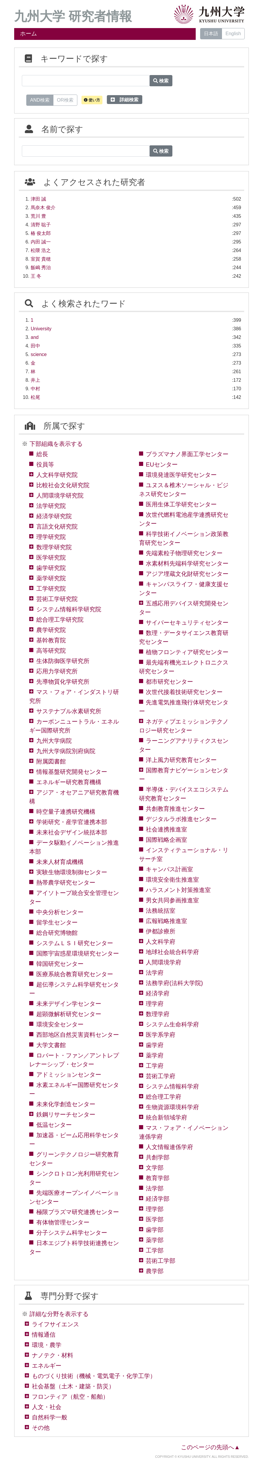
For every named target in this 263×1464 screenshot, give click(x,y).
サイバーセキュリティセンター (187, 622)
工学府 (155, 1065)
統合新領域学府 (166, 1117)
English (233, 33)
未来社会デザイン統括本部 (71, 832)
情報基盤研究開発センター (71, 771)
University (41, 328)
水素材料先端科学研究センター (187, 563)
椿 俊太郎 (41, 233)
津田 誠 (38, 199)
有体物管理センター (62, 1222)
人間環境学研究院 (60, 495)
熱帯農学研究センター (65, 882)
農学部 (155, 1271)
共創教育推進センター (175, 808)
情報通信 (43, 1334)
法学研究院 (51, 506)
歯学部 (155, 1229)
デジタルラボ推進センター (181, 819)
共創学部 (157, 1157)
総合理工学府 (163, 1096)
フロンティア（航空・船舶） (70, 1396)
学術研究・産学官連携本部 (71, 822)
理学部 (155, 1209)
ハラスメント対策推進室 (178, 890)
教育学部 (157, 1178)
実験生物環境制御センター (71, 872)
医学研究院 (51, 557)
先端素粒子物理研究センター (184, 553)
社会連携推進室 (166, 829)
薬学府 (155, 1055)
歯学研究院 (51, 568)
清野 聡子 (41, 224)
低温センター (54, 1125)
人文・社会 (46, 1407)
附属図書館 (51, 761)
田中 (35, 345)
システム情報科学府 (172, 1086)
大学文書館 (51, 1045)
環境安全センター (60, 1024)
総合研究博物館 (57, 933)
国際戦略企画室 (166, 839)
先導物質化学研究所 (62, 681)
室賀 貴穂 (41, 258)
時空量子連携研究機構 (65, 811)
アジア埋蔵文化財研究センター (187, 574)
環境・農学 (46, 1345)
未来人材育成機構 (60, 862)
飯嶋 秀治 (41, 267)
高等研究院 (51, 650)
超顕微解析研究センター (68, 1014)
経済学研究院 (54, 516)
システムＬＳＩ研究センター (74, 943)
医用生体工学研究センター (181, 504)
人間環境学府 (163, 962)
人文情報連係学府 (169, 1147)
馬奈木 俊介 (43, 207)
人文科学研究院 (57, 475)
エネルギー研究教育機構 (68, 782)
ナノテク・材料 (52, 1355)
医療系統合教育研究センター (74, 974)
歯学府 (155, 1045)
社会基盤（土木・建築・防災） (73, 1386)
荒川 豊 (38, 216)
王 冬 (36, 276)
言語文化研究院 (57, 526)
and (35, 337)
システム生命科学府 (172, 1024)
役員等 (45, 464)
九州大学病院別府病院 (65, 751)
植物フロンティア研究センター (187, 652)
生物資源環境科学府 (172, 1107)
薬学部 (155, 1240)
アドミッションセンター (68, 1074)
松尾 (35, 397)
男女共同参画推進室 (172, 900)
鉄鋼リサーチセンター (65, 1114)
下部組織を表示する (56, 444)
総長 (42, 454)
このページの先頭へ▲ (210, 1447)
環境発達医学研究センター (181, 475)
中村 (35, 388)
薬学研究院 (51, 578)
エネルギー (46, 1365)
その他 (41, 1427)
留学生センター (57, 922)
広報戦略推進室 (166, 921)
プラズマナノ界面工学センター (187, 454)
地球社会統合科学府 (172, 952)
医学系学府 (160, 1034)
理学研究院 (51, 537)
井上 (35, 380)
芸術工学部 (160, 1260)
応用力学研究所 (57, 671)
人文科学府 (160, 941)
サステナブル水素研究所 (68, 711)
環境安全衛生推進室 (172, 879)
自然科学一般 (49, 1417)
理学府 (155, 1003)
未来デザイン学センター (68, 1003)
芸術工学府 (160, 1076)
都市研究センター (169, 681)
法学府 (155, 972)
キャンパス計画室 (169, 869)
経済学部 (157, 1198)
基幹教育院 (51, 640)
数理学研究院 (54, 547)
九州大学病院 (54, 740)
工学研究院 (51, 588)
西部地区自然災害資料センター (77, 1034)
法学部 (155, 1188)
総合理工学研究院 (60, 619)
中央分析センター (60, 912)
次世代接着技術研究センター (184, 692)
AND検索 (40, 100)
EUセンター (162, 464)
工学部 (155, 1250)
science (39, 354)
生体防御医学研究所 (62, 661)
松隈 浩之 (41, 250)
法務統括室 (160, 910)
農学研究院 (51, 630)
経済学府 (157, 993)
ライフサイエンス (55, 1324)
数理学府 (157, 1014)
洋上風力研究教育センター (181, 760)
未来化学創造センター (65, 1104)
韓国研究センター (60, 964)
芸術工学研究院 (57, 599)
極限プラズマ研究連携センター (77, 1212)
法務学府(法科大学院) (174, 983)
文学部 (155, 1167)
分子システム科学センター (71, 1232)
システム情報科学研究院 (68, 609)
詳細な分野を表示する (59, 1314)
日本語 (211, 33)
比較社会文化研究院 (62, 485)
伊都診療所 (160, 931)
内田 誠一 (41, 241)
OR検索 (65, 100)
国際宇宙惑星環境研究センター (77, 953)
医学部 (155, 1219)
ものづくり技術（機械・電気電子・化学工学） (94, 1376)
